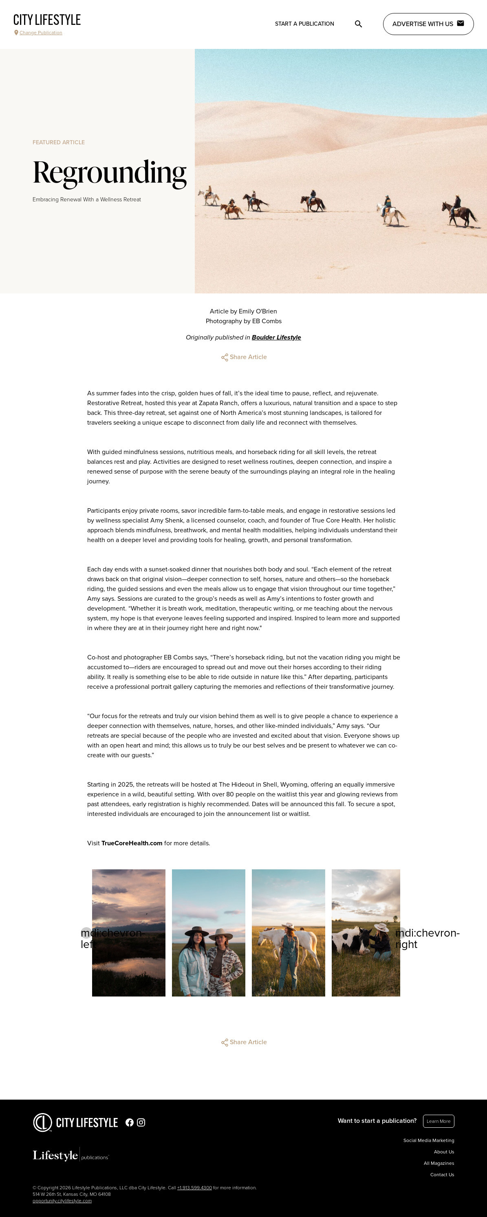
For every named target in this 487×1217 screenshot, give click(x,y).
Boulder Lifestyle (276, 337)
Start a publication (304, 23)
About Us (444, 1152)
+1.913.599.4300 (194, 1188)
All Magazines (439, 1163)
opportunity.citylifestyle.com (62, 1201)
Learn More (439, 1121)
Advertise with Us (428, 23)
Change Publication (37, 32)
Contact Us (442, 1174)
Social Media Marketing (428, 1140)
